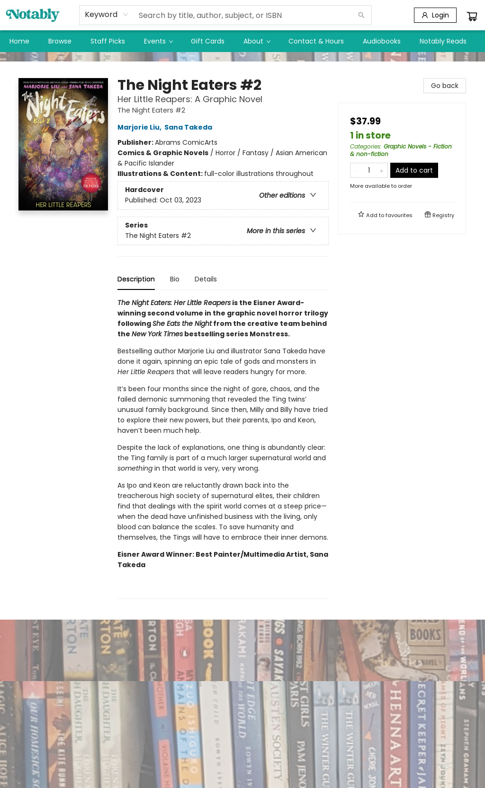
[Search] (361, 15)
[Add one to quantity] (381, 170)
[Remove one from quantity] (356, 170)
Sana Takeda (189, 127)
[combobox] (107, 15)
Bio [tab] (175, 279)
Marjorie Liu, (140, 127)
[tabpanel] (223, 448)
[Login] (435, 15)
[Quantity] (369, 170)
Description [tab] (136, 279)
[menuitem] (19, 41)
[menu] (242, 41)
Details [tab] (206, 279)
